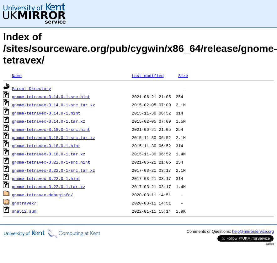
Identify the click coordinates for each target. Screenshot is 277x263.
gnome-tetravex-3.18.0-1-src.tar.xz (53, 137)
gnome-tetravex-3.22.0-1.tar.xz (48, 186)
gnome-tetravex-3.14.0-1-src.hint (51, 96)
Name (17, 75)
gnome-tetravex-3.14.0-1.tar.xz (48, 121)
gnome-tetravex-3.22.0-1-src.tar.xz (53, 170)
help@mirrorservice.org (253, 231)
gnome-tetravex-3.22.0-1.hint (46, 178)
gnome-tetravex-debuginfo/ (42, 195)
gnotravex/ (24, 203)
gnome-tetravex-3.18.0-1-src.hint (51, 129)
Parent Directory (31, 88)
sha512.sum (24, 211)
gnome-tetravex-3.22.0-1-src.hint (51, 162)
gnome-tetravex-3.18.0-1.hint (46, 145)
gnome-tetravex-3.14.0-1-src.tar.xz (53, 105)
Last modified (147, 75)
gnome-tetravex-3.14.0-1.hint (46, 113)
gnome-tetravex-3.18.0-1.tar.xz (48, 154)
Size (183, 75)
